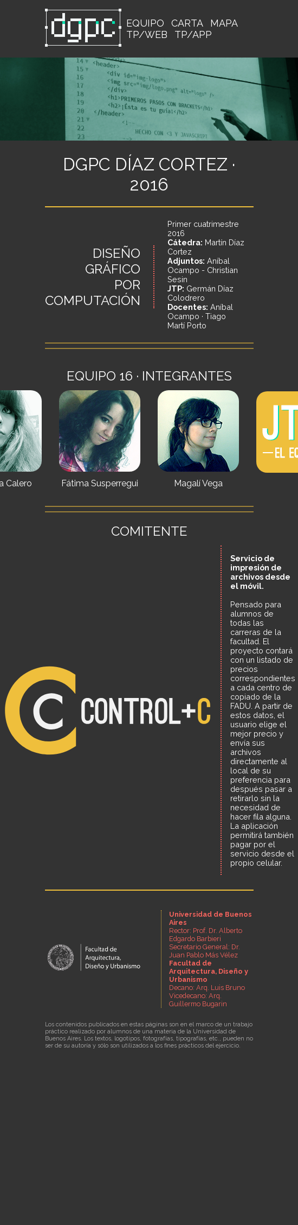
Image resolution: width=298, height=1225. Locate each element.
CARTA (187, 23)
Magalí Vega (198, 483)
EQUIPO (145, 23)
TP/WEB (146, 34)
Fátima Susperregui (99, 483)
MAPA (224, 23)
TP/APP (193, 34)
